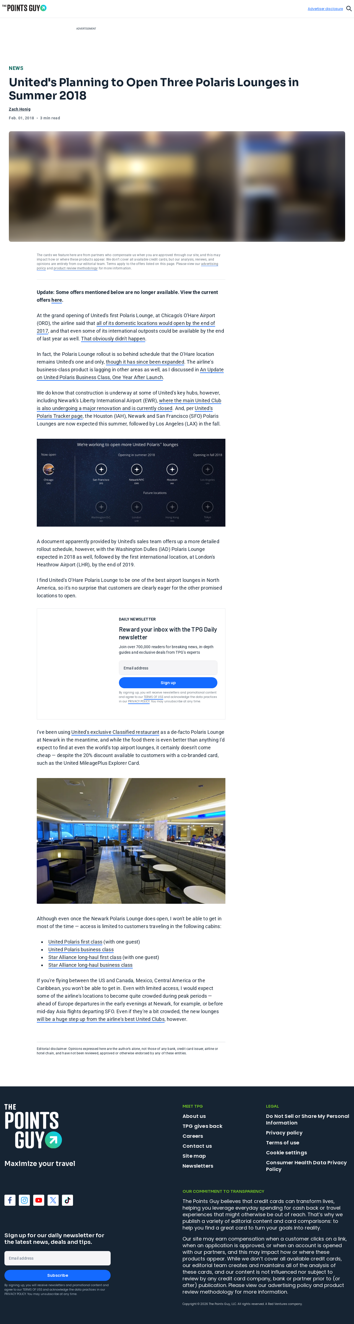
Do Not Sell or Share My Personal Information (307, 1119)
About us (194, 1116)
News (16, 68)
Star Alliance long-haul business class (90, 965)
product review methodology (76, 268)
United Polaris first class (75, 942)
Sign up (168, 682)
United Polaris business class (81, 949)
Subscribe (57, 1275)
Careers (193, 1136)
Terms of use (282, 1142)
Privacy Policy (139, 701)
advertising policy (290, 1285)
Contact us (197, 1145)
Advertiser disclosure (325, 9)
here (56, 300)
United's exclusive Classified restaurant (115, 732)
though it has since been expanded (145, 362)
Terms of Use (153, 697)
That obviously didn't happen (113, 338)
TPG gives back (202, 1126)
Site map (194, 1155)
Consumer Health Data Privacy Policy (306, 1166)
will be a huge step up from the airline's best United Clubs (101, 1019)
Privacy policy (284, 1132)
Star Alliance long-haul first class (84, 957)
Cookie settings (286, 1152)
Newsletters (198, 1165)
